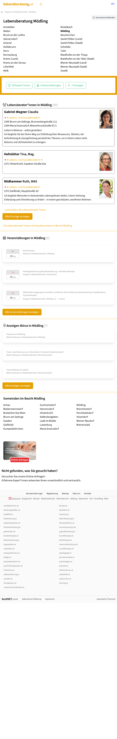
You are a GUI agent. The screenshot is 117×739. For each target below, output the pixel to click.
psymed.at (63, 565)
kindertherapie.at (11, 535)
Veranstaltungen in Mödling (25, 238)
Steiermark (83, 498)
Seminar (26, 253)
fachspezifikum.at (66, 523)
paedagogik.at (65, 553)
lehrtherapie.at (65, 540)
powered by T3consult (106, 599)
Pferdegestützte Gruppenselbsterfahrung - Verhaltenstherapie (49, 271)
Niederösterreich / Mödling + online (48, 299)
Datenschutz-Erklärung (31, 599)
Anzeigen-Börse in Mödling (25, 325)
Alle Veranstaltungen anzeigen (22, 312)
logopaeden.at (10, 544)
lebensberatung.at (11, 540)
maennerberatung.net (68, 544)
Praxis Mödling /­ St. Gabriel (17, 370)
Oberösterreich (62, 498)
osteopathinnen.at (11, 553)
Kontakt (87, 493)
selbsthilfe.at (64, 574)
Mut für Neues (29, 250)
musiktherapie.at (66, 548)
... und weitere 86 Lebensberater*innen (24, 210)
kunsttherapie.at (66, 535)
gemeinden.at (9, 531)
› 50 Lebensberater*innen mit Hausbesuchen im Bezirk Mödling (37, 226)
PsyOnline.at (9, 570)
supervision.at (65, 578)
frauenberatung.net (67, 527)
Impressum (50, 599)
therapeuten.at (10, 583)
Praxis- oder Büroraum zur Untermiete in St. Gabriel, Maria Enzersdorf (35, 352)
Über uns (76, 493)
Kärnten (36, 498)
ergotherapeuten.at (12, 523)
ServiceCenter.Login (34, 493)
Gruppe (26, 274)
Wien (106, 498)
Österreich (14, 498)
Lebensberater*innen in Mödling (30, 105)
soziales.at (8, 578)
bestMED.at (8, 514)
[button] (112, 4)
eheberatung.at (10, 518)
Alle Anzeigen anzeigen (17, 385)
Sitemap (65, 493)
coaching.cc (64, 514)
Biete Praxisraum (13, 337)
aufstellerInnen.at (11, 505)
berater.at (63, 505)
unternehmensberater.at (14, 587)
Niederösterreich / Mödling (43, 253)
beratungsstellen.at (12, 510)
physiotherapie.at (66, 557)
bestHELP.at (64, 510)
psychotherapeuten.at (13, 565)
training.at (63, 583)
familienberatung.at (12, 527)
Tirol (91, 498)
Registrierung (52, 493)
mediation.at (9, 548)
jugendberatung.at (67, 531)
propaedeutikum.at (12, 561)
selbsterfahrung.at (11, 574)
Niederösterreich (21, 12)
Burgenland (27, 498)
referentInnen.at (66, 570)
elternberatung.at (66, 518)
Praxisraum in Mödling (15, 334)
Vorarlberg (98, 498)
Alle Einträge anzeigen (17, 216)
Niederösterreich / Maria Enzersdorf (37, 355)
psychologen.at (65, 561)
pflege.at (7, 557)
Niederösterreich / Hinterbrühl (44, 274)
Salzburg (73, 498)
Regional (9, 12)
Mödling (32, 12)
